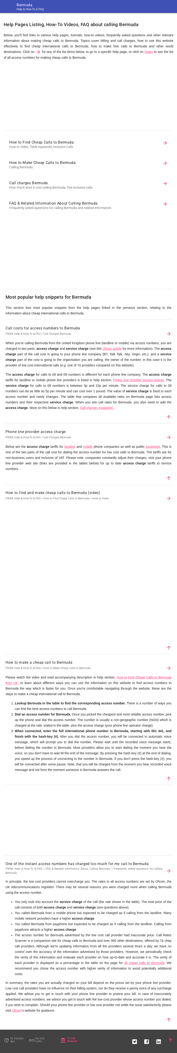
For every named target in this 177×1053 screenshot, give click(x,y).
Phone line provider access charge (138, 380)
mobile (87, 446)
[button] (134, 1040)
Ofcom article (112, 348)
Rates (149, 52)
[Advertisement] (88, 96)
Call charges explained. (97, 408)
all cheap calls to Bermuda (144, 963)
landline (69, 446)
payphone (153, 446)
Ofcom (16, 1010)
